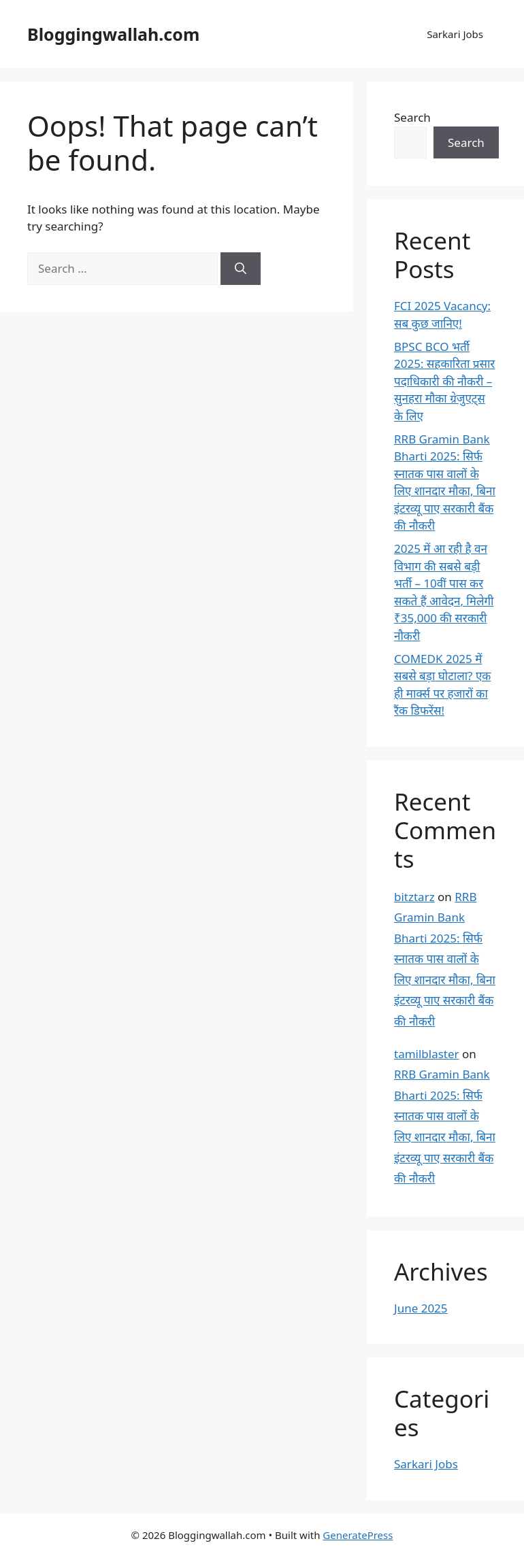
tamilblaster (426, 1054)
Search (412, 117)
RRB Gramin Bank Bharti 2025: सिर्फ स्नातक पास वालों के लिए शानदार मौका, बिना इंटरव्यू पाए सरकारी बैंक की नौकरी (444, 959)
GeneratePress (358, 1535)
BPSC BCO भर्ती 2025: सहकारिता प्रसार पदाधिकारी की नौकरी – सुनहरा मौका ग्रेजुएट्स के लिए (444, 381)
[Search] (240, 268)
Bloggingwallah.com (113, 34)
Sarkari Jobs (455, 34)
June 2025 (421, 1308)
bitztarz (414, 896)
